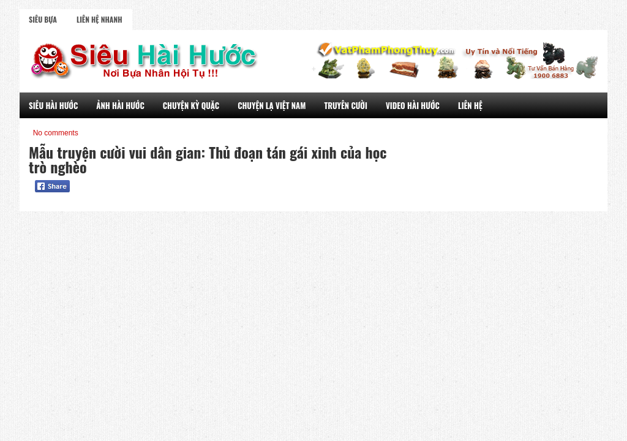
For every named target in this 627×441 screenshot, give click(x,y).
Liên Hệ (470, 105)
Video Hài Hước (413, 105)
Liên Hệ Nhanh (99, 19)
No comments (55, 133)
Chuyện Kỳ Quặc (191, 105)
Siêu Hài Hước (53, 105)
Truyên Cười (345, 105)
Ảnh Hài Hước (120, 105)
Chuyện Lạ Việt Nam (272, 105)
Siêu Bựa (43, 19)
